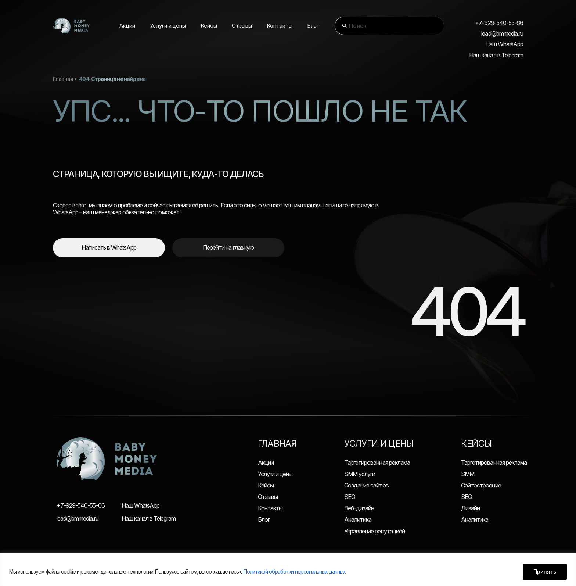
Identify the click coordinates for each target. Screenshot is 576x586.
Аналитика (357, 519)
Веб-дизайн (359, 508)
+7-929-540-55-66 (499, 22)
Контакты (270, 508)
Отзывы (268, 496)
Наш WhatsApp (504, 44)
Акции (266, 462)
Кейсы (266, 485)
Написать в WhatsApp (109, 247)
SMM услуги (359, 474)
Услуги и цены (275, 474)
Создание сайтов (366, 485)
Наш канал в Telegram (496, 55)
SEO (349, 496)
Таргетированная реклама (377, 462)
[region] (288, 569)
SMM (467, 474)
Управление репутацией (374, 531)
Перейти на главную (228, 247)
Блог (264, 519)
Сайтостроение (481, 485)
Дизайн (470, 508)
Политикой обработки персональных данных (295, 571)
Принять (544, 571)
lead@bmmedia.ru (502, 33)
